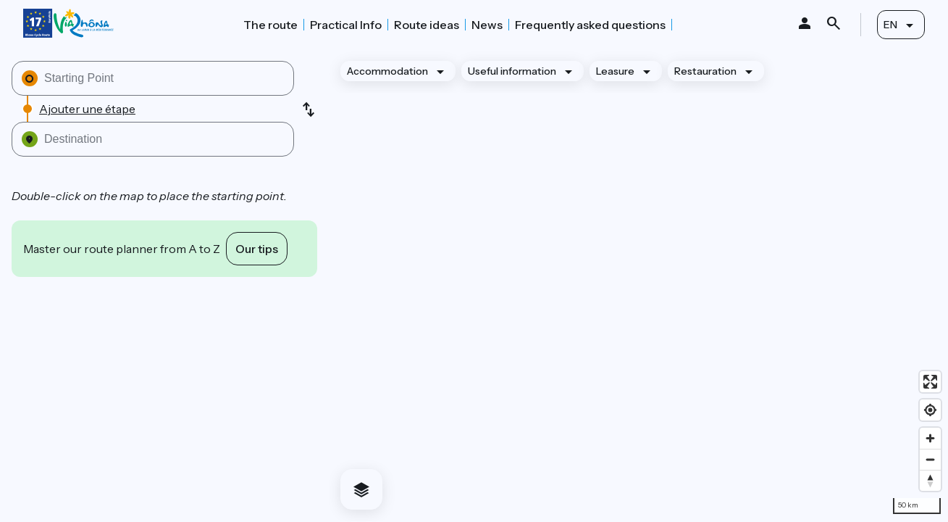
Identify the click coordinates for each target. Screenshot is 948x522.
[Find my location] (930, 409)
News (487, 24)
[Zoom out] (930, 459)
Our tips (256, 248)
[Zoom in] (930, 438)
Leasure (615, 71)
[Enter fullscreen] (930, 381)
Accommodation (387, 71)
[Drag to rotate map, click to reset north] (930, 480)
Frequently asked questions (590, 24)
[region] (638, 285)
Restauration (705, 71)
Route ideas (426, 24)
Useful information (512, 71)
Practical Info (346, 24)
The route (270, 24)
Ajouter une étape (87, 109)
